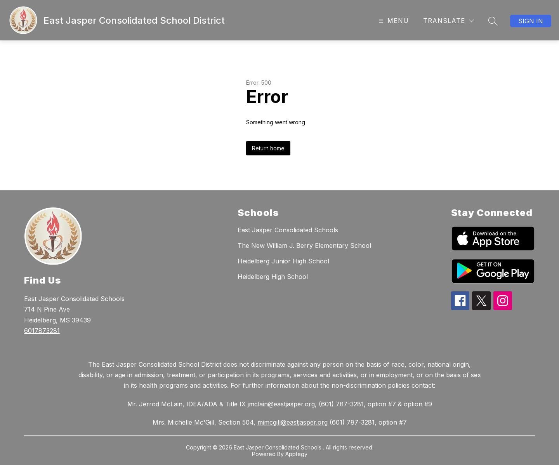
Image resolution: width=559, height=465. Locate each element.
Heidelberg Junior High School (283, 261)
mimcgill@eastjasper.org (292, 422)
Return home (268, 148)
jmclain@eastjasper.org (281, 404)
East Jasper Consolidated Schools (288, 230)
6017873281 (42, 330)
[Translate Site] (448, 21)
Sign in (530, 21)
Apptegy (296, 454)
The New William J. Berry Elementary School (304, 245)
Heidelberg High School (273, 276)
